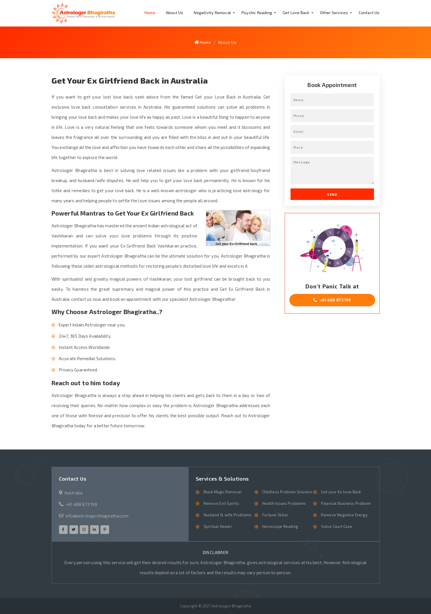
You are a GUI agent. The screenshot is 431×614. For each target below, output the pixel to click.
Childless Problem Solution (287, 492)
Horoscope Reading (280, 526)
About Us (174, 12)
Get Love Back (296, 12)
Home (150, 12)
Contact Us (369, 12)
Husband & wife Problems (228, 515)
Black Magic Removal (223, 492)
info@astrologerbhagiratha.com (97, 515)
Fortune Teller (275, 515)
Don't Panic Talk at (332, 294)
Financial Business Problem (346, 503)
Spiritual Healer (218, 526)
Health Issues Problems (284, 503)
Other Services (334, 12)
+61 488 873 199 (81, 504)
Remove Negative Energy (344, 515)
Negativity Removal (212, 12)
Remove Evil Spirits (221, 503)
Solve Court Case (336, 526)
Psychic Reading (257, 12)
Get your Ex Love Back (341, 492)
